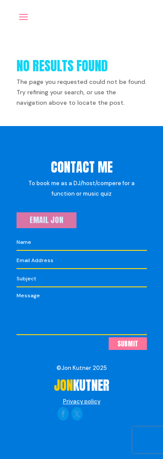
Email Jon (46, 220)
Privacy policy (81, 401)
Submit (127, 344)
